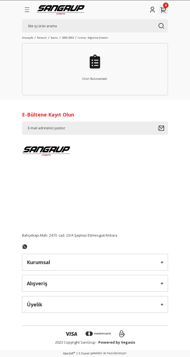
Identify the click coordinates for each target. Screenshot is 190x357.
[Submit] (163, 128)
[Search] (95, 26)
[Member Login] (152, 9)
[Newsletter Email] (95, 128)
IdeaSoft (69, 353)
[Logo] (60, 10)
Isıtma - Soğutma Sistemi (93, 37)
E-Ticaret (84, 353)
